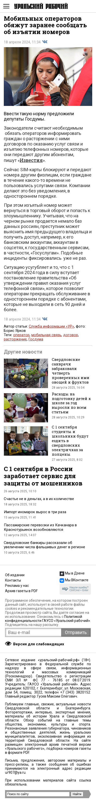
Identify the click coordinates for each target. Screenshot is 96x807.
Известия (31, 160)
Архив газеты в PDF (21, 591)
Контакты (13, 580)
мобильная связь (46, 335)
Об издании (15, 575)
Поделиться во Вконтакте (45, 42)
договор (70, 335)
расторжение (15, 339)
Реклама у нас (17, 586)
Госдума (36, 339)
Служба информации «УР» (51, 326)
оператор (21, 335)
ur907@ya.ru (15, 772)
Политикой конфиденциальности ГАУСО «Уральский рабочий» (47, 619)
